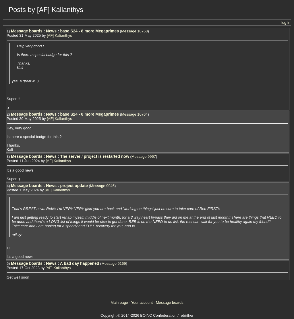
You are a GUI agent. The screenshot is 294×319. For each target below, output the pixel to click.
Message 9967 (143, 156)
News (51, 31)
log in (285, 22)
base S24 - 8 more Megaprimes (89, 31)
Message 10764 (134, 114)
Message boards (26, 31)
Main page (119, 302)
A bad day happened (79, 263)
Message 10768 (134, 31)
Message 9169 (113, 263)
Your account (141, 302)
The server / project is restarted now (94, 156)
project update (74, 185)
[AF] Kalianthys (59, 35)
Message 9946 (102, 186)
